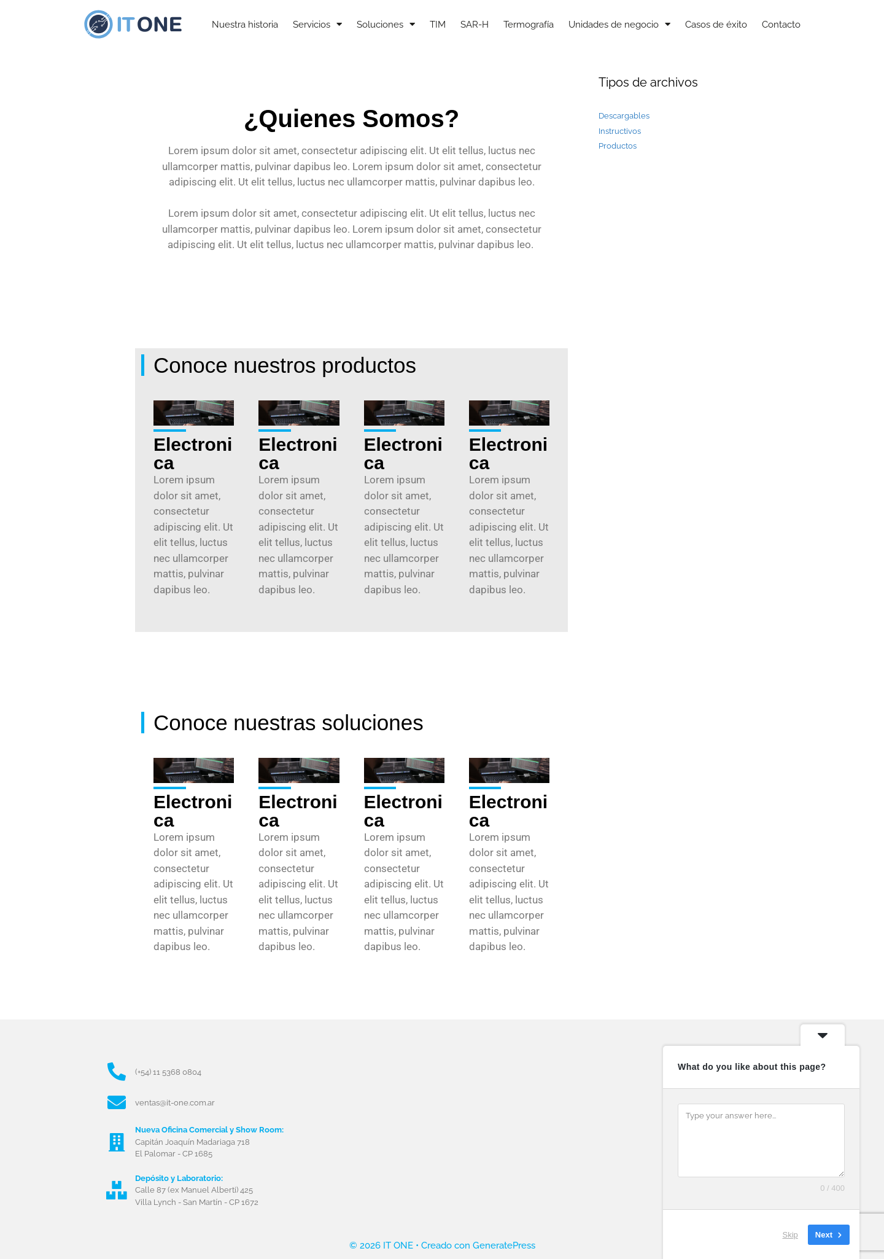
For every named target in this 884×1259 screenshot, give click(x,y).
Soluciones (386, 24)
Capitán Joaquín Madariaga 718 (192, 1142)
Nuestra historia (245, 24)
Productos (618, 145)
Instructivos (620, 131)
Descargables (624, 115)
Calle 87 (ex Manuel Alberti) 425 (194, 1190)
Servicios (317, 24)
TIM (438, 24)
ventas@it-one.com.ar (175, 1102)
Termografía (528, 24)
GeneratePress (504, 1245)
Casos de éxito (716, 24)
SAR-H (474, 24)
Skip (790, 1234)
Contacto (781, 24)
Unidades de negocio (619, 24)
